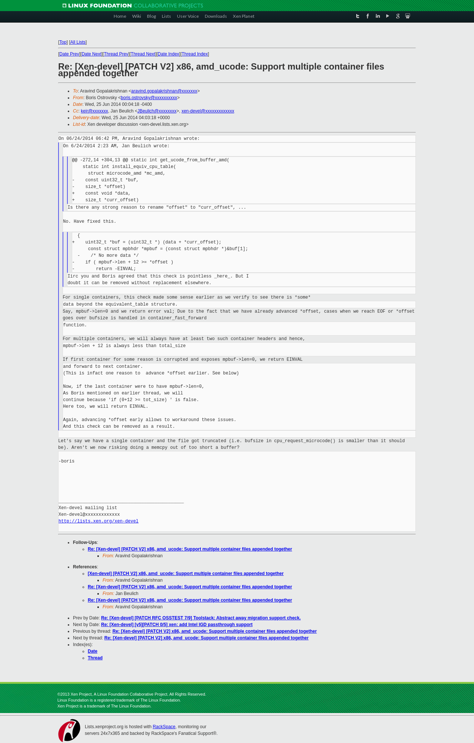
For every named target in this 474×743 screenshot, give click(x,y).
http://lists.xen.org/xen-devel (98, 521)
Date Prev (69, 54)
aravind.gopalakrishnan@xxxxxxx (164, 91)
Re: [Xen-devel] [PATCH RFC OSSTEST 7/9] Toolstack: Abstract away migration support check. (201, 618)
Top (62, 42)
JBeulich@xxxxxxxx (157, 111)
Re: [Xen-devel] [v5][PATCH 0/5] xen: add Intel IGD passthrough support (177, 624)
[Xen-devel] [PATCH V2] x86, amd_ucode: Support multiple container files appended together (186, 573)
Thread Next (143, 54)
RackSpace (164, 726)
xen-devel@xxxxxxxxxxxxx (207, 111)
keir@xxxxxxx (94, 111)
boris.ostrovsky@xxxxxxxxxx (149, 97)
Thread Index (195, 54)
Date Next (91, 54)
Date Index (168, 54)
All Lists (78, 42)
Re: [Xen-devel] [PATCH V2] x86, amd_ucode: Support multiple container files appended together (190, 549)
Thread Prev (116, 54)
